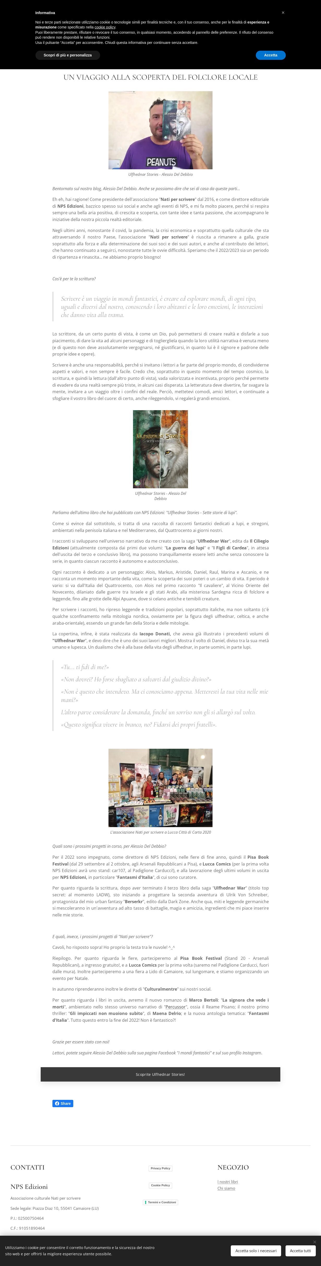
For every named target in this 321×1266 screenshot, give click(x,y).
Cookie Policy (160, 1185)
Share (63, 1103)
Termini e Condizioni (162, 1202)
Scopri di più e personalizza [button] (68, 55)
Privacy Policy (160, 1168)
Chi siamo (226, 1187)
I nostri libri (227, 1181)
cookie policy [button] (105, 27)
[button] (283, 12)
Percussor (176, 1006)
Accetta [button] (270, 55)
